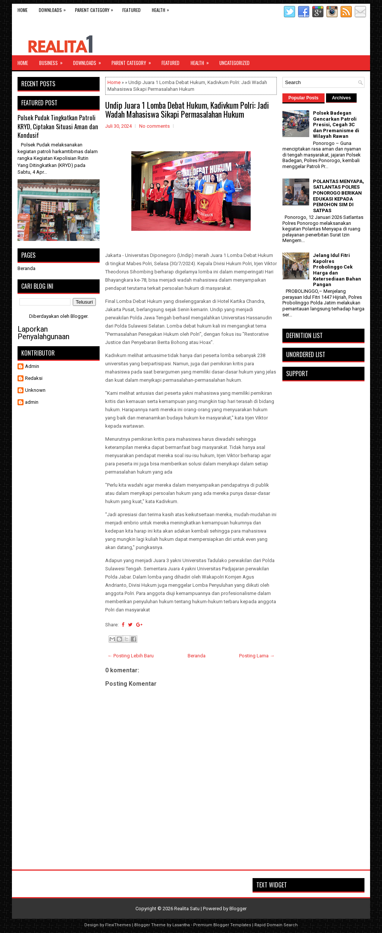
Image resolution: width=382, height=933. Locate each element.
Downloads (54, 8)
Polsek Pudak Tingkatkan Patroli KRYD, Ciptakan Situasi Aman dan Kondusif (58, 126)
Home (23, 10)
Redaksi (34, 378)
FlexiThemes (118, 925)
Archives (341, 97)
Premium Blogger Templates (222, 925)
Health (162, 8)
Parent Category (96, 8)
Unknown (35, 390)
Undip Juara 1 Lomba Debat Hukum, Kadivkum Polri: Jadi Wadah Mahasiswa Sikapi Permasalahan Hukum (187, 109)
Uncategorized (234, 62)
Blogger (79, 316)
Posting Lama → (257, 655)
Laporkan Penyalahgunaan (43, 333)
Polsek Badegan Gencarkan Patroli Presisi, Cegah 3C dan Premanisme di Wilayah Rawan (336, 124)
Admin (32, 366)
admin (31, 402)
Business (53, 60)
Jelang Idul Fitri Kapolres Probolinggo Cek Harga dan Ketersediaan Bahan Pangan (337, 269)
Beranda (197, 655)
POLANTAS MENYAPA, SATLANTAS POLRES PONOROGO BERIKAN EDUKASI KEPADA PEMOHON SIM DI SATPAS (338, 196)
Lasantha (181, 925)
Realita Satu (187, 908)
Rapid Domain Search (276, 925)
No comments (154, 126)
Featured (131, 10)
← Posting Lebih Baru (130, 655)
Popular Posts (303, 97)
